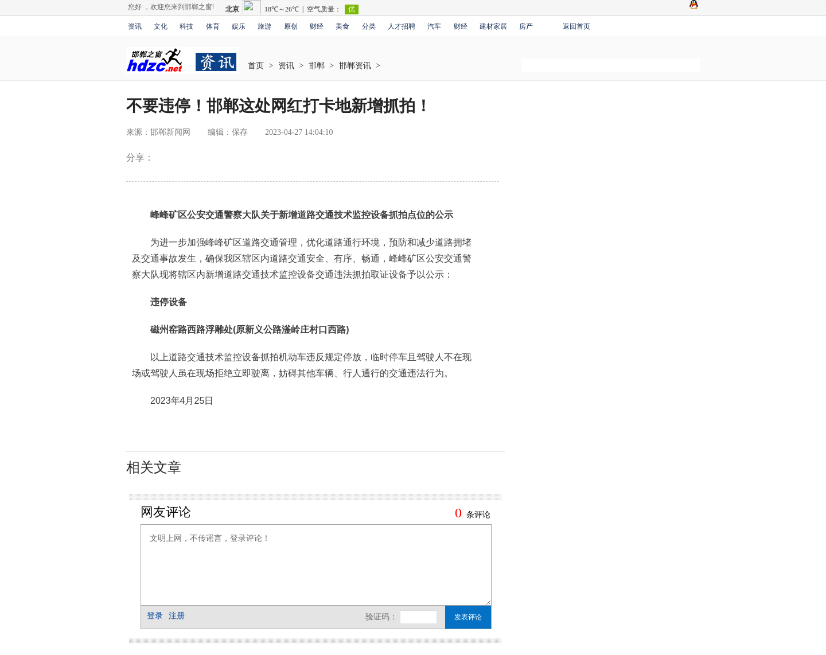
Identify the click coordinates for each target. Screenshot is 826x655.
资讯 (135, 26)
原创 (291, 26)
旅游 (264, 26)
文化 (160, 26)
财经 (317, 26)
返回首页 (576, 26)
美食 (342, 26)
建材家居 (493, 26)
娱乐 (239, 26)
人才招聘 (401, 26)
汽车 (434, 26)
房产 (526, 26)
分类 (369, 26)
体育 (213, 26)
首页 (256, 65)
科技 (186, 26)
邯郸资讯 (355, 65)
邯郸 (317, 65)
